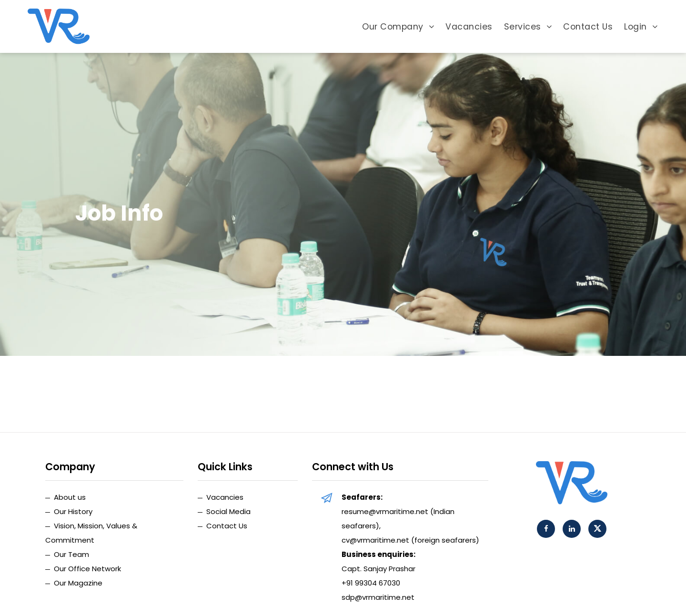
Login (640, 26)
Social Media (228, 511)
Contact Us (588, 26)
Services (528, 26)
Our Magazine (78, 583)
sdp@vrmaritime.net (378, 597)
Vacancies (469, 26)
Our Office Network (87, 569)
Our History (73, 511)
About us (70, 497)
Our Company (398, 26)
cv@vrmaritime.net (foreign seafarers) (410, 540)
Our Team (71, 554)
